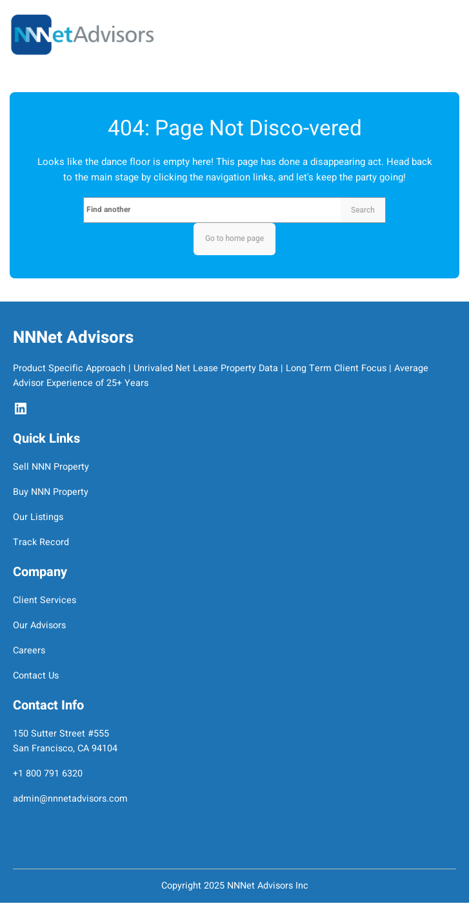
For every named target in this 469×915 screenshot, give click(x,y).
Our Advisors (39, 625)
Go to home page (234, 238)
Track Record (41, 542)
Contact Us (36, 675)
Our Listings (38, 517)
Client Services (44, 600)
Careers (29, 650)
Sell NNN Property (51, 467)
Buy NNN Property (50, 492)
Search (363, 210)
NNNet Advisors (73, 337)
